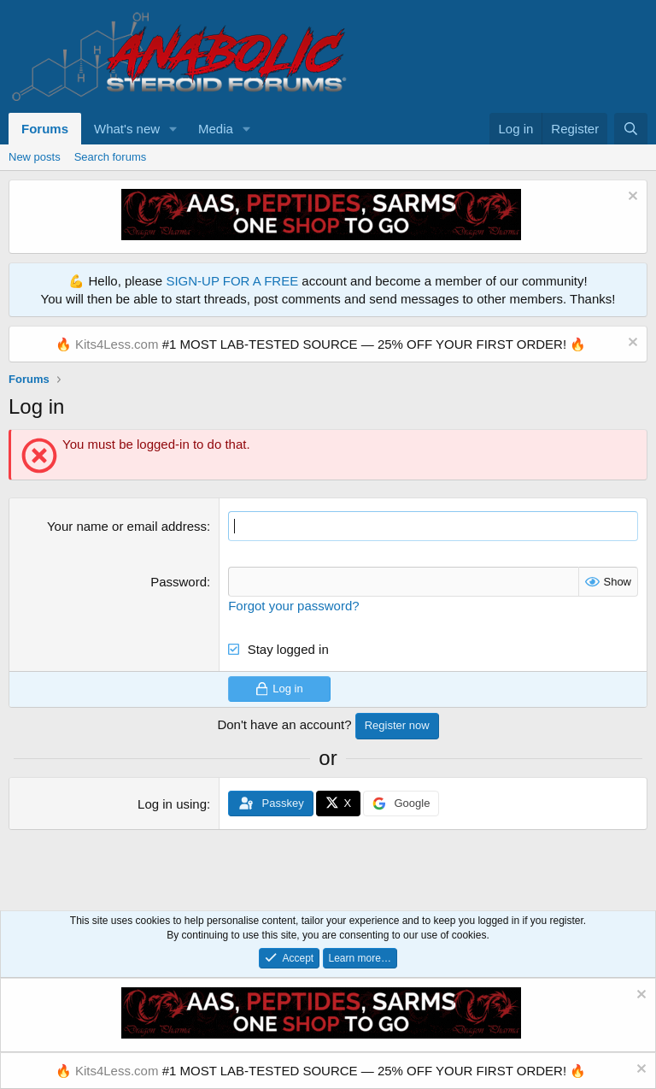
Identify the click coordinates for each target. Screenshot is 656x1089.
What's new (127, 128)
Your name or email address (127, 526)
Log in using (172, 804)
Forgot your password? (293, 605)
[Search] (630, 128)
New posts (35, 156)
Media (215, 128)
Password (178, 581)
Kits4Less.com (117, 344)
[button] (173, 128)
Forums (44, 128)
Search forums (110, 156)
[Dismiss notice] (631, 198)
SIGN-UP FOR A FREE (232, 281)
